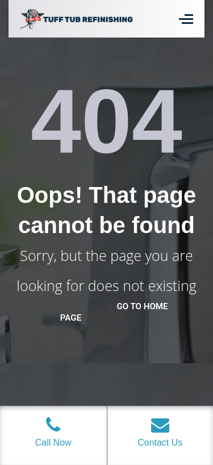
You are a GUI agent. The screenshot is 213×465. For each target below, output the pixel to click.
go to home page (114, 312)
